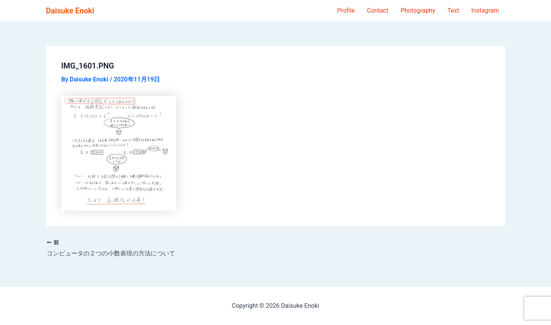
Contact (377, 10)
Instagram (485, 10)
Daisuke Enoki (70, 10)
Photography (418, 10)
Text (453, 10)
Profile (346, 10)
